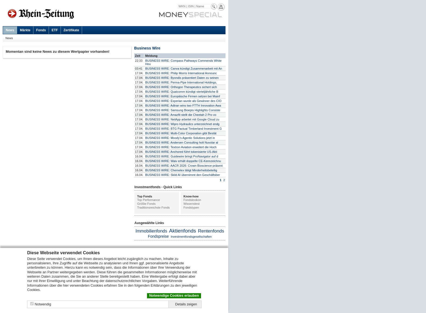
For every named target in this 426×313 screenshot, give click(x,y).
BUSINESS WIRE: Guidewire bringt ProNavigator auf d (181, 156)
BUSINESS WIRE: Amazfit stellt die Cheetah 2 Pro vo (180, 114)
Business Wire (147, 48)
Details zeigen (186, 304)
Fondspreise (158, 236)
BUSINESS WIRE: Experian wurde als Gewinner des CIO (183, 101)
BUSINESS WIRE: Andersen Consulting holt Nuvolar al (181, 142)
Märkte (25, 30)
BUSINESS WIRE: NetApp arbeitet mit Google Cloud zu (182, 119)
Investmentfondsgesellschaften (191, 236)
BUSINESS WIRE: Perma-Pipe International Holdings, (181, 82)
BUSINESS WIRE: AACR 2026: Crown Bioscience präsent (184, 165)
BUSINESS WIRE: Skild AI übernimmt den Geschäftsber (182, 174)
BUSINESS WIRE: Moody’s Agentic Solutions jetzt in (180, 138)
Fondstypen (191, 207)
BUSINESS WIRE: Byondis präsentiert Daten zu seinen (181, 77)
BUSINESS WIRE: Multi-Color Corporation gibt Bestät (180, 133)
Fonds (41, 30)
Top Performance (148, 200)
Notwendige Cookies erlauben (174, 295)
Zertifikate (71, 30)
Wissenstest (191, 203)
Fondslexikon (192, 200)
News (10, 30)
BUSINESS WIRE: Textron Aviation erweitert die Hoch (180, 147)
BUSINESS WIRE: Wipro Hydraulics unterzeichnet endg (182, 124)
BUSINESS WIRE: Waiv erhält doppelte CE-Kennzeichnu (183, 161)
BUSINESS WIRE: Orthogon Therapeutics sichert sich (181, 87)
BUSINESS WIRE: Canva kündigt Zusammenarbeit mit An (183, 68)
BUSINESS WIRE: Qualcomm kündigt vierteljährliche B (181, 91)
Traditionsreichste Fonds (153, 207)
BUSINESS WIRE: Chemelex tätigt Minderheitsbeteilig (181, 170)
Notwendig (43, 304)
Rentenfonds (211, 231)
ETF (55, 30)
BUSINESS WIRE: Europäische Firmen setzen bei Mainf (182, 96)
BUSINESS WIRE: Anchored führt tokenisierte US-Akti (181, 151)
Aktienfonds (182, 231)
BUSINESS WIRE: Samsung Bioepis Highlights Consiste (182, 110)
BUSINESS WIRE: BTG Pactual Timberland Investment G (183, 128)
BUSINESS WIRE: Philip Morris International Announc (181, 73)
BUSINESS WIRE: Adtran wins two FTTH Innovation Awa (183, 105)
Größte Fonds (146, 203)
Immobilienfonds (151, 231)
